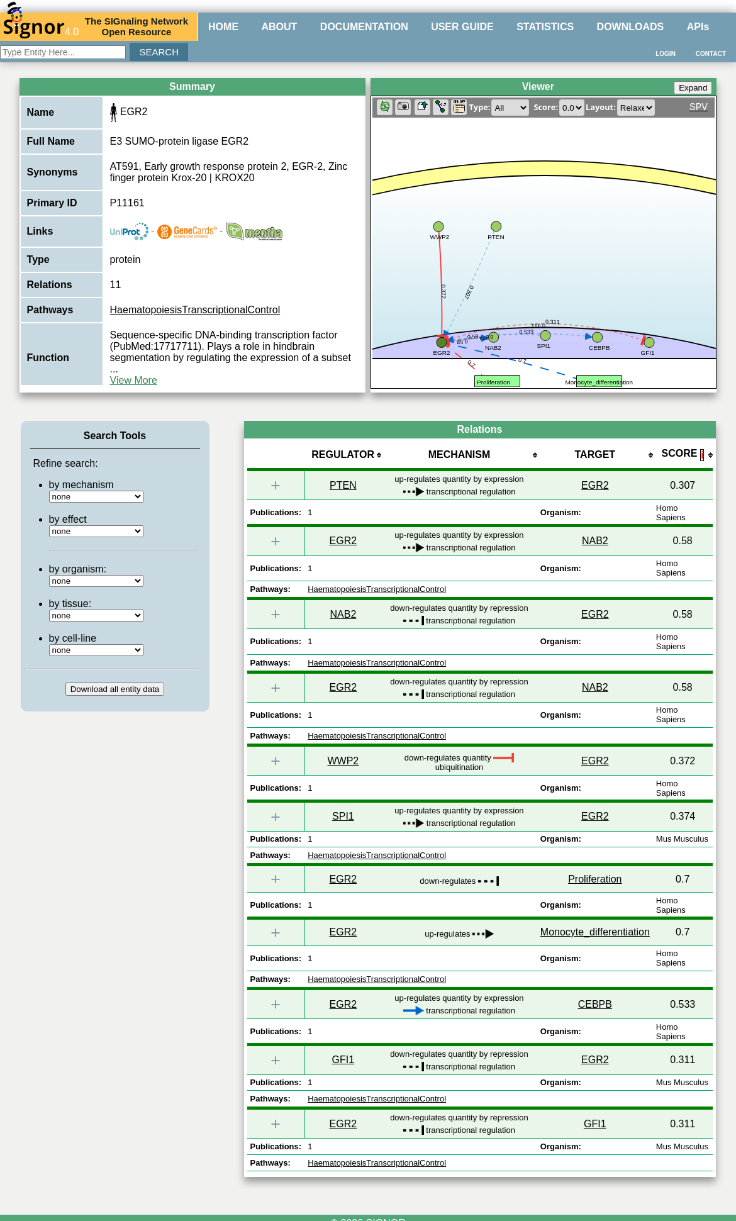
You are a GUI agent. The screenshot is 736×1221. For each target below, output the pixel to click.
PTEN (343, 485)
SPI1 (343, 816)
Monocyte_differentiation (595, 932)
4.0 (41, 26)
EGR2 (595, 485)
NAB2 (595, 540)
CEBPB (595, 1004)
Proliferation (595, 879)
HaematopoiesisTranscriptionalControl (195, 309)
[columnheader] (342, 456)
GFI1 (343, 1059)
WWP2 (343, 760)
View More (133, 380)
